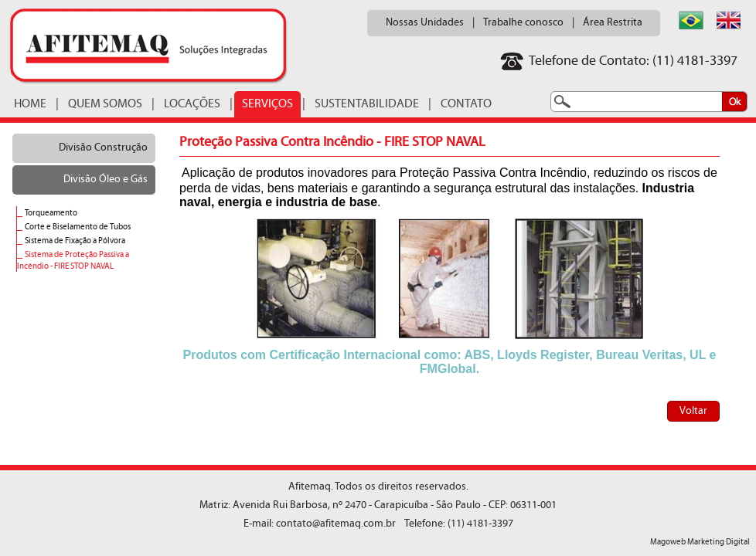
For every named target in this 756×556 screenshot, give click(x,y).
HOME (30, 104)
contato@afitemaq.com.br (336, 524)
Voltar (693, 411)
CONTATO (466, 104)
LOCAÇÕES (192, 104)
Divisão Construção (103, 148)
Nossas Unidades (425, 23)
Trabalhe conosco (523, 23)
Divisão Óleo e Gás (105, 179)
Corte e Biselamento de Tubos (78, 227)
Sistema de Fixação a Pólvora (75, 241)
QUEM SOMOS (105, 104)
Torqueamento (51, 213)
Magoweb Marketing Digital (700, 542)
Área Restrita (612, 23)
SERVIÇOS (267, 104)
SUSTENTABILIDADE (367, 104)
